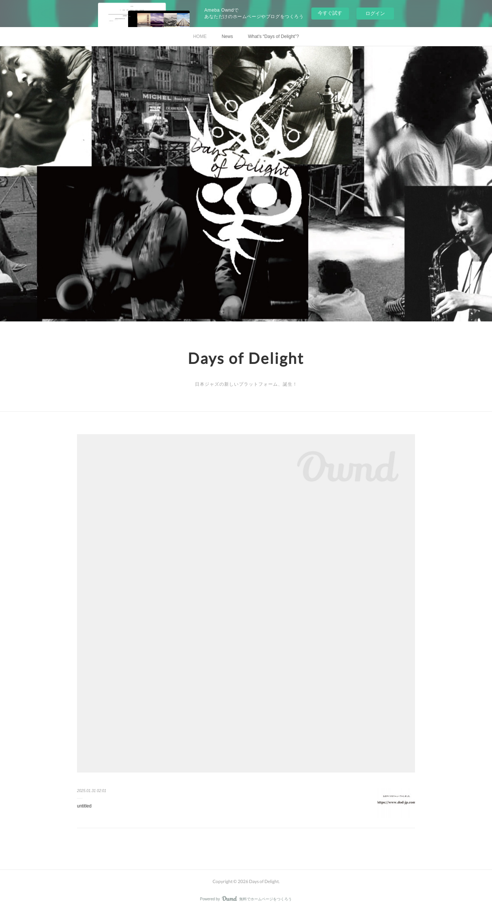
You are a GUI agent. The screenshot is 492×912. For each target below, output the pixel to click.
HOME (200, 36)
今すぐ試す (330, 13)
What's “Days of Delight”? (273, 36)
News (227, 36)
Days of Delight (246, 358)
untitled (84, 806)
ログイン (375, 13)
